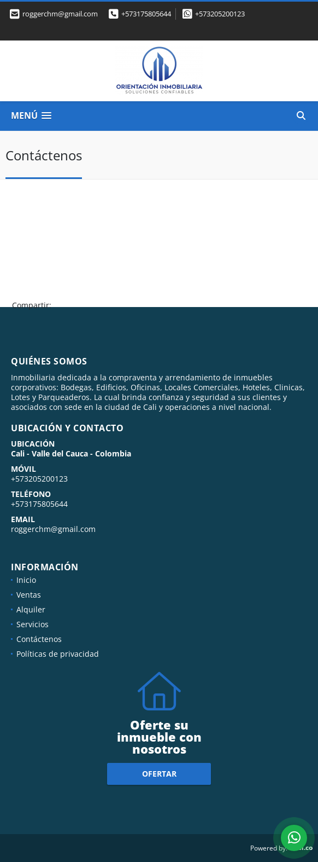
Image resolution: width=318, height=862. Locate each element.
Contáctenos (39, 639)
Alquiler (30, 609)
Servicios (32, 624)
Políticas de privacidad (57, 654)
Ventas (28, 594)
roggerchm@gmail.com (53, 529)
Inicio (26, 580)
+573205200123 (220, 14)
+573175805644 (146, 14)
